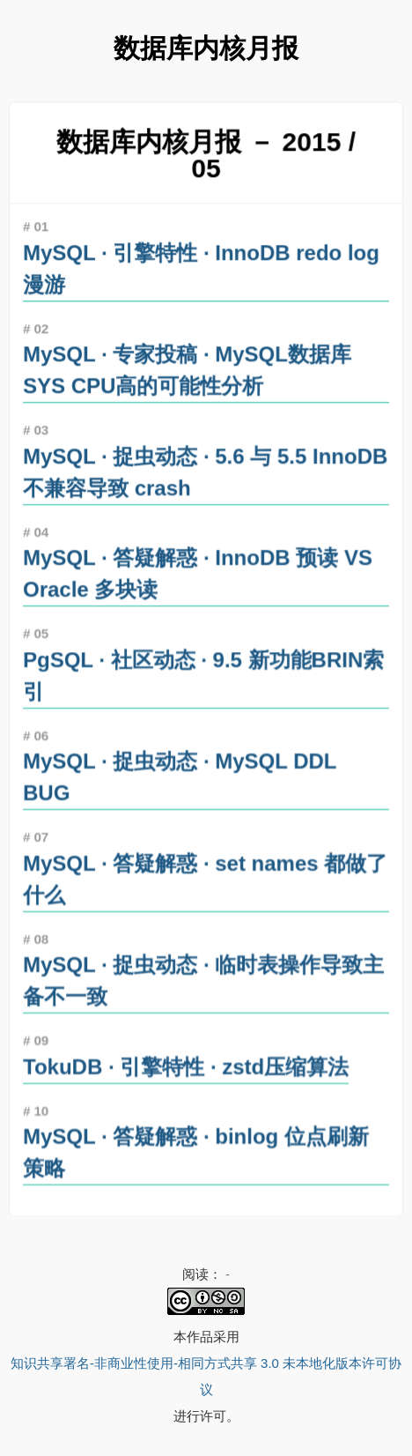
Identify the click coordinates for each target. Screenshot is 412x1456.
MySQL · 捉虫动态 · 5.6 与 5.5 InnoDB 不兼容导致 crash (205, 474)
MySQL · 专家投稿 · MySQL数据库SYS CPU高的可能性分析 (187, 373)
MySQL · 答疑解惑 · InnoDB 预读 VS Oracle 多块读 (198, 574)
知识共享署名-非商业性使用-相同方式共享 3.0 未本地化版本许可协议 (206, 1376)
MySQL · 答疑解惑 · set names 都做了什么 (205, 875)
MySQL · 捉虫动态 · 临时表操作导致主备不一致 (203, 975)
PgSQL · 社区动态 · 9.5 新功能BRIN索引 (203, 675)
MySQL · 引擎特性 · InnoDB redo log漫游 (201, 273)
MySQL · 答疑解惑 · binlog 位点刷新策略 (196, 1145)
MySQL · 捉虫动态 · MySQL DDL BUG (180, 775)
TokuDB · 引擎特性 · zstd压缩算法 (186, 1061)
